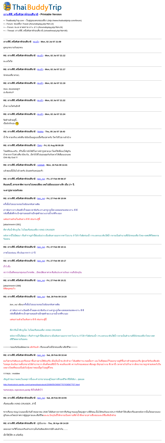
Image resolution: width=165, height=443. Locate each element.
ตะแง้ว (36, 42)
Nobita (40, 131)
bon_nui (41, 179)
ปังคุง (39, 145)
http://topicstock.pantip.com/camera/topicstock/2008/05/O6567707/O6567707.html (41, 384)
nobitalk (41, 165)
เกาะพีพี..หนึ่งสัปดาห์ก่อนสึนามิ (20, 14)
